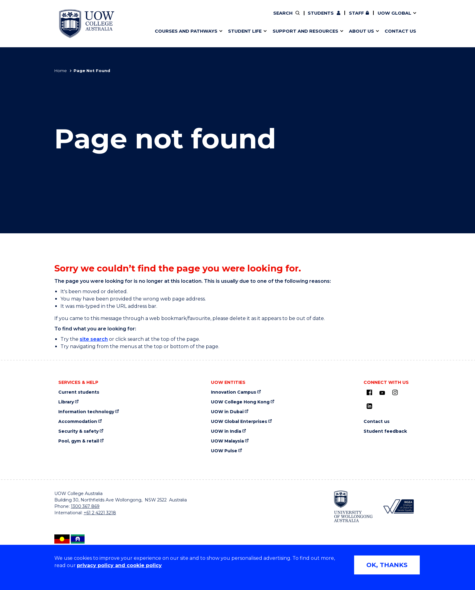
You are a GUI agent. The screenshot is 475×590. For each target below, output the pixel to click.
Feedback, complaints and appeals (369, 17)
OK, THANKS (387, 565)
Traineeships (358, 17)
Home (60, 70)
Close (425, 16)
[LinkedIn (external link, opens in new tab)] (369, 406)
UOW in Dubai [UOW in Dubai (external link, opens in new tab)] (227, 411)
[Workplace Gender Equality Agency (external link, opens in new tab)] (398, 506)
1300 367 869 (85, 506)
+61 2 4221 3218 (100, 512)
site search (94, 339)
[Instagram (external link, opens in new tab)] (395, 392)
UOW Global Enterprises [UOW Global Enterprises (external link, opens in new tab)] (239, 421)
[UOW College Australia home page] (86, 23)
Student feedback (385, 431)
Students (321, 13)
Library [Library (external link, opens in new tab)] (66, 402)
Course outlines (176, 17)
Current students (78, 392)
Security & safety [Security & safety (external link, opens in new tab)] (78, 431)
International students (361, 17)
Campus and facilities (267, 17)
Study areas (171, 17)
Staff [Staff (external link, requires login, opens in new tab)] (356, 13)
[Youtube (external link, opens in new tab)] (382, 393)
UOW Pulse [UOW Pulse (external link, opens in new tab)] (224, 450)
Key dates (245, 17)
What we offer (174, 17)
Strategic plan (353, 17)
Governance (264, 17)
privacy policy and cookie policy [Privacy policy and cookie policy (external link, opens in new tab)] (119, 565)
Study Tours (266, 17)
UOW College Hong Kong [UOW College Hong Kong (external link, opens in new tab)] (240, 402)
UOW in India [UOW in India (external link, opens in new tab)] (226, 431)
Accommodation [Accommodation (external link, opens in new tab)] (77, 421)
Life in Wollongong (179, 17)
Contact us (377, 421)
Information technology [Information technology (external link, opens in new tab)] (86, 411)
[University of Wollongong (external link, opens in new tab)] (353, 506)
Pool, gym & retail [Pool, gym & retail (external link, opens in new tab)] (78, 441)
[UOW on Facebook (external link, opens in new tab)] (369, 392)
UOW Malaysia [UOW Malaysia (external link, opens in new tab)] (227, 441)
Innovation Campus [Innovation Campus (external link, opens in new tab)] (233, 392)
